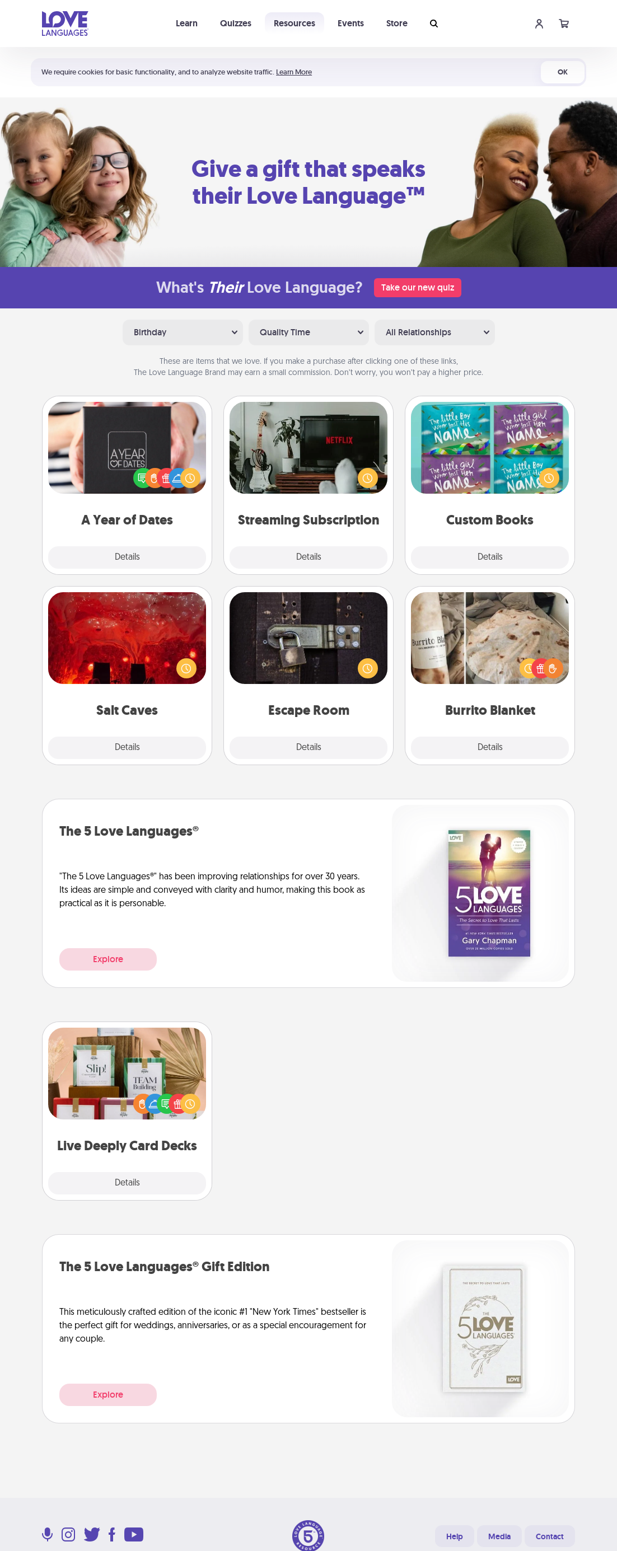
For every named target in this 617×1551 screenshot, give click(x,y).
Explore (108, 959)
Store (397, 23)
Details (127, 557)
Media (499, 1536)
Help (454, 1536)
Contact (550, 1536)
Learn (187, 23)
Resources (294, 23)
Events (351, 23)
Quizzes (235, 23)
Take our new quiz (417, 287)
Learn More (294, 72)
